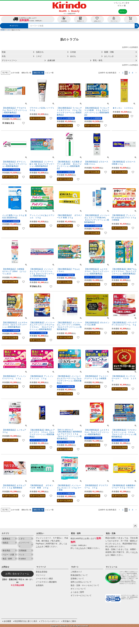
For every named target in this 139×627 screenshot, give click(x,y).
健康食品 (6, 539)
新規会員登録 (41, 572)
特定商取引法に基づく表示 (25, 621)
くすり (8, 30)
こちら (39, 546)
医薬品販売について (79, 575)
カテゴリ (5, 533)
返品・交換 (110, 533)
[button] (119, 73)
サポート (75, 567)
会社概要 (7, 621)
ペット (22, 554)
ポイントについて (78, 589)
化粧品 (5, 543)
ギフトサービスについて (81, 595)
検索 (137, 25)
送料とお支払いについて (81, 582)
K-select (22, 559)
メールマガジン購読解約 (46, 582)
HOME (3, 30)
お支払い (40, 533)
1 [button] (122, 73)
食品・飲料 (7, 559)
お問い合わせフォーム (17, 574)
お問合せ (5, 567)
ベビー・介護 (8, 554)
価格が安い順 (26, 73)
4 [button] (132, 73)
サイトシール (111, 567)
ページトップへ (135, 526)
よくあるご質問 (77, 592)
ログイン (122, 11)
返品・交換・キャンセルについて (85, 585)
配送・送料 (76, 533)
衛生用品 (6, 550)
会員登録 (64, 19)
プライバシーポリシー (49, 621)
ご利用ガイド (76, 572)
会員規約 (39, 585)
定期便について (77, 578)
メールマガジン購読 (44, 578)
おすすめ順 (15, 73)
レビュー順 (49, 73)
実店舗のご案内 (69, 621)
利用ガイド (80, 19)
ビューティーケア (24, 544)
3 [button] (129, 73)
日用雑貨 (22, 550)
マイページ (114, 19)
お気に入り (97, 19)
